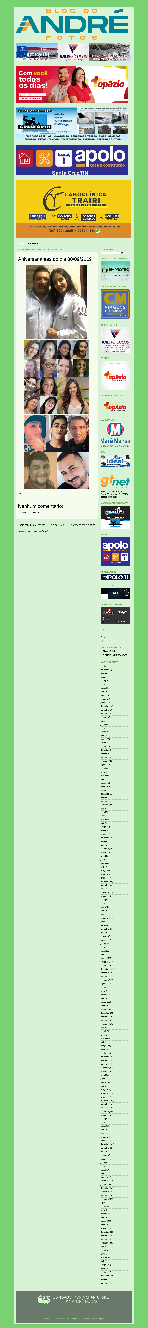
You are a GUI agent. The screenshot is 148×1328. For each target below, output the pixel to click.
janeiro (103, 666)
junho (103, 684)
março (103, 695)
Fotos (103, 641)
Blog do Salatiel (109, 651)
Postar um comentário (30, 512)
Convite (104, 634)
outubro (104, 714)
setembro (105, 717)
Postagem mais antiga (82, 525)
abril (102, 692)
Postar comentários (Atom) (36, 531)
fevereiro (104, 699)
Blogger (100, 1319)
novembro (105, 673)
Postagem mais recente (31, 525)
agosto (103, 677)
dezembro (105, 670)
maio (103, 688)
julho (103, 681)
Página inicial (57, 525)
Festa (103, 637)
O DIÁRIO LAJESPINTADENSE (115, 655)
